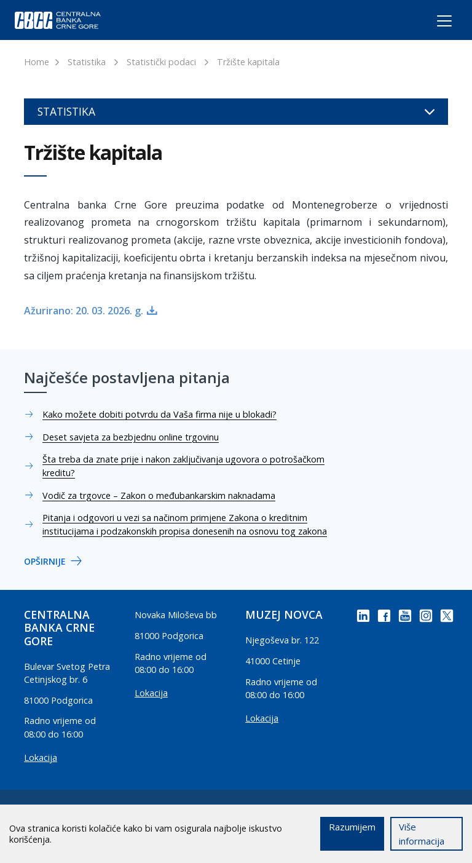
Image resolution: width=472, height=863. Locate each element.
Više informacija (421, 834)
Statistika (87, 62)
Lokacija (40, 757)
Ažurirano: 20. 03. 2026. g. (83, 310)
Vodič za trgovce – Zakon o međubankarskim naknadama (158, 495)
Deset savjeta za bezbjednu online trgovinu (130, 437)
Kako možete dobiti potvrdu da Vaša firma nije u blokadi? (159, 414)
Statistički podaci (161, 62)
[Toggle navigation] (433, 23)
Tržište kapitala (248, 62)
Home (36, 62)
